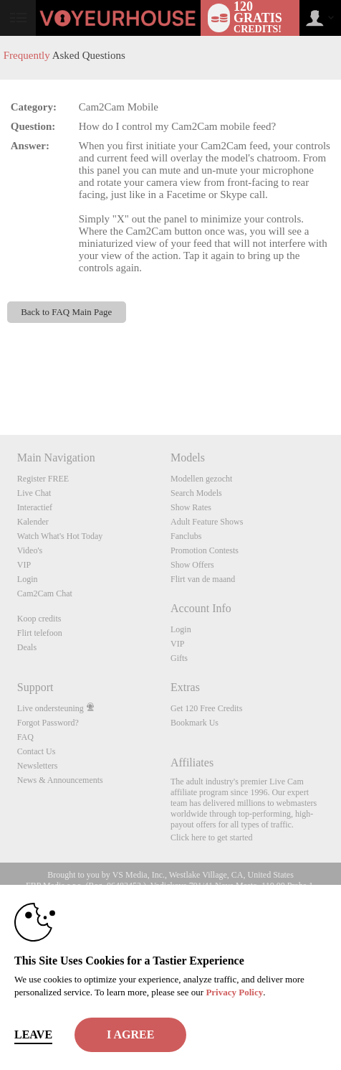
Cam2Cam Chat (44, 593)
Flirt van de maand (202, 579)
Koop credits (39, 619)
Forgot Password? (48, 723)
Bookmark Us (194, 723)
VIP (24, 565)
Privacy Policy (234, 992)
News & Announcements (60, 780)
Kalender (33, 522)
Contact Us (36, 751)
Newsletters (37, 766)
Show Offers (192, 565)
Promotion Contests (204, 550)
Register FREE (43, 479)
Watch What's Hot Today (60, 536)
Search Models (196, 493)
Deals (27, 647)
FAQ (25, 737)
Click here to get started (211, 837)
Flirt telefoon (39, 633)
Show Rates (190, 507)
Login (27, 579)
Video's (29, 550)
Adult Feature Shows (206, 522)
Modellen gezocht (201, 479)
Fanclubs (185, 536)
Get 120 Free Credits (206, 708)
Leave (33, 1034)
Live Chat (34, 493)
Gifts (179, 658)
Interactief (34, 507)
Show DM (0, 381)
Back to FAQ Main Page (66, 311)
